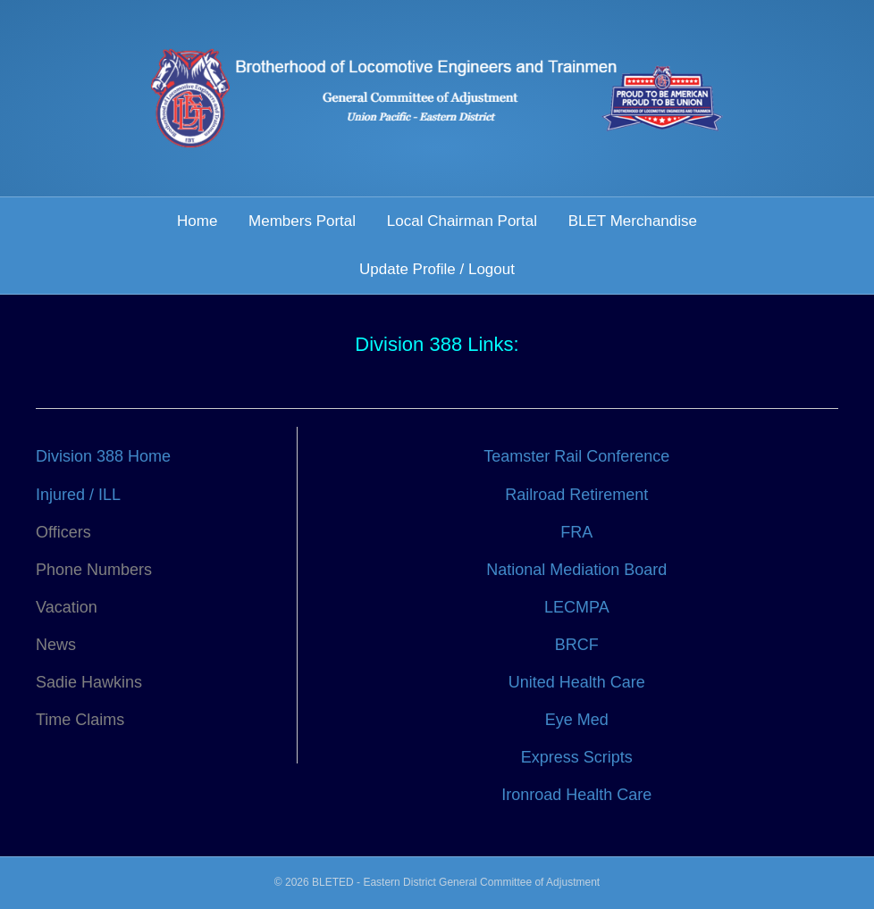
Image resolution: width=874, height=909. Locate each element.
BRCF (577, 645)
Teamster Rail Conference (576, 456)
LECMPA (576, 607)
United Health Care (576, 682)
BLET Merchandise (632, 221)
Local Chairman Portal (462, 221)
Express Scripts (577, 757)
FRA (576, 532)
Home (197, 221)
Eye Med (577, 720)
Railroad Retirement (576, 495)
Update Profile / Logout (437, 269)
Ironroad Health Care (576, 795)
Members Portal (302, 221)
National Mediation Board (576, 570)
